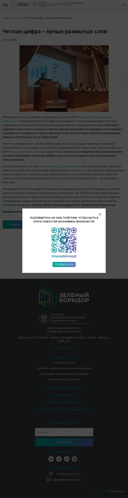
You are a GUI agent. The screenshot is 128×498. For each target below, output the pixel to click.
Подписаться (64, 234)
